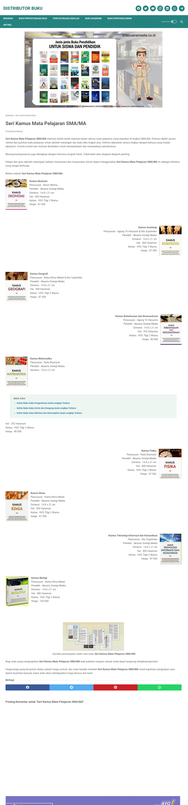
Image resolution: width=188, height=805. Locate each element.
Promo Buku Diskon (150, 342)
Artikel (10, 20)
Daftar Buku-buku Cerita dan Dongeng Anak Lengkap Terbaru (46, 402)
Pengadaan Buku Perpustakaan (158, 336)
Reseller (109, 794)
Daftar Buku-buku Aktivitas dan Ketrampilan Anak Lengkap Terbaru (49, 407)
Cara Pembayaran (148, 794)
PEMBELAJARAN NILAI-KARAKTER (157, 249)
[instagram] (157, 5)
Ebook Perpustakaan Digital (155, 315)
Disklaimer (48, 794)
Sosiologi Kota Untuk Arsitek (153, 165)
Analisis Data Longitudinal (152, 234)
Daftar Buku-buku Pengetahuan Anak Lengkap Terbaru (43, 397)
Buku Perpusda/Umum (122, 13)
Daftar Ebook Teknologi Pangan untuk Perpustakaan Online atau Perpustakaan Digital (158, 268)
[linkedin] (164, 5)
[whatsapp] (172, 5)
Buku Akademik (95, 13)
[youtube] (150, 5)
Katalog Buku (148, 326)
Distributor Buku (25, 5)
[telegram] (179, 5)
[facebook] (136, 5)
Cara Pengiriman (168, 794)
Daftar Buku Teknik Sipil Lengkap (156, 218)
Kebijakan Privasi (64, 794)
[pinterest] (80, 689)
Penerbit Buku (148, 331)
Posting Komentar (14, 117)
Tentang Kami (33, 794)
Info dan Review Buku (153, 320)
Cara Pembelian (95, 794)
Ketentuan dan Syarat (126, 794)
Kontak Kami (18, 794)
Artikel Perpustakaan (151, 299)
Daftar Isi (80, 794)
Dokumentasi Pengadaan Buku (157, 309)
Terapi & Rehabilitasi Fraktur (153, 131)
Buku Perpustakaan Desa (35, 13)
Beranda (10, 13)
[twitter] (143, 5)
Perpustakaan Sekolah (68, 13)
